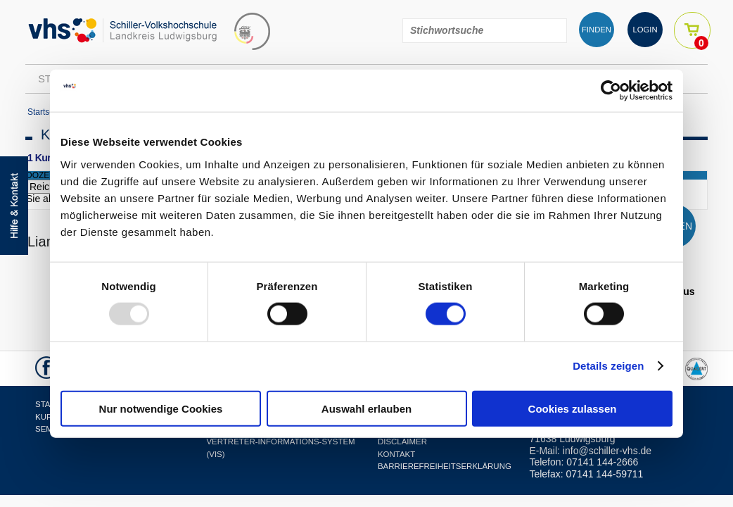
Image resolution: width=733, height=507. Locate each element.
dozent (43, 175)
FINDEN (596, 29)
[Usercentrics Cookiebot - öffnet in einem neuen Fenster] (611, 90)
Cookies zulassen (572, 408)
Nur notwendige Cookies (161, 408)
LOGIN (644, 29)
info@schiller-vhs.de (607, 450)
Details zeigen (608, 366)
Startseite (45, 112)
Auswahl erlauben (366, 408)
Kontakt (396, 454)
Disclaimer (402, 441)
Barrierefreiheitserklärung (444, 466)
